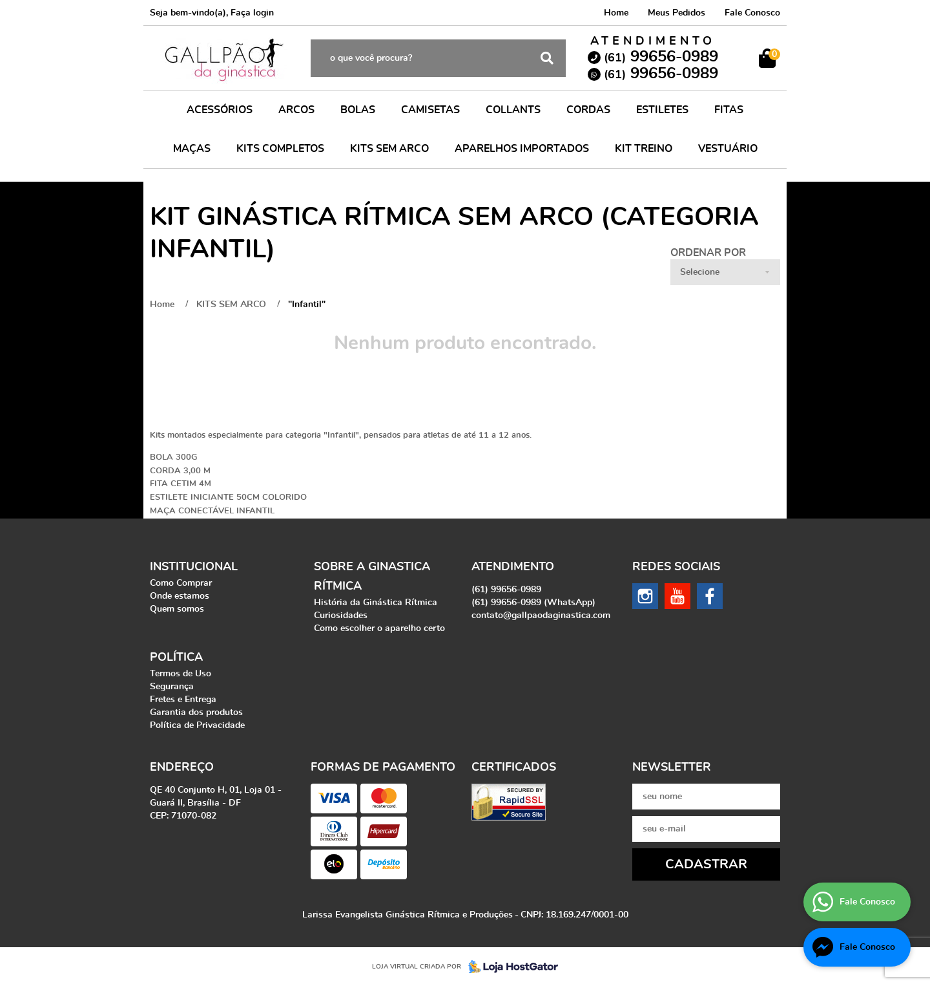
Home (616, 12)
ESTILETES (662, 110)
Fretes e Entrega (183, 699)
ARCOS (296, 110)
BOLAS (357, 110)
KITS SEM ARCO (389, 149)
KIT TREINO (643, 149)
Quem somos (177, 609)
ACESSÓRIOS (220, 110)
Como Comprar (181, 583)
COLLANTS (513, 110)
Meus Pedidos (676, 12)
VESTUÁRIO (728, 149)
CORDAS (588, 110)
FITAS (728, 110)
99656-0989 (661, 57)
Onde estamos (179, 596)
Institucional (194, 567)
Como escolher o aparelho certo (379, 628)
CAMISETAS (430, 110)
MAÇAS (192, 149)
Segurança (172, 686)
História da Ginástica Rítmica (375, 602)
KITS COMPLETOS (280, 149)
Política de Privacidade (197, 725)
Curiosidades (340, 615)
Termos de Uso (180, 673)
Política (176, 657)
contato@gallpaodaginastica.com (540, 615)
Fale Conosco (752, 12)
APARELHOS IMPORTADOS (522, 149)
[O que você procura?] (547, 58)
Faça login (252, 12)
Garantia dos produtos (196, 712)
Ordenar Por (708, 253)
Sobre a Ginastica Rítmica (372, 576)
